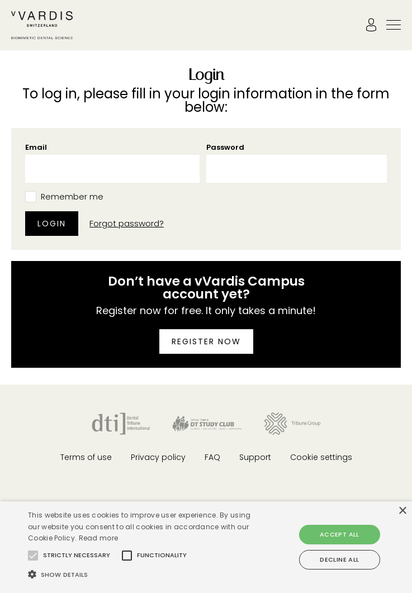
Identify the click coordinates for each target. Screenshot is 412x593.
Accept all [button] (339, 534)
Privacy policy (158, 457)
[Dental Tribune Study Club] (207, 422)
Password (225, 147)
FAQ (212, 457)
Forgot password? (126, 224)
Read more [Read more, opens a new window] (99, 538)
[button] (33, 555)
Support (255, 457)
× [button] (402, 511)
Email (36, 147)
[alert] (206, 547)
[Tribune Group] (292, 422)
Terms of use (86, 457)
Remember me (72, 196)
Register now (206, 341)
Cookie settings (321, 457)
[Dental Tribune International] (121, 422)
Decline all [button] (339, 559)
